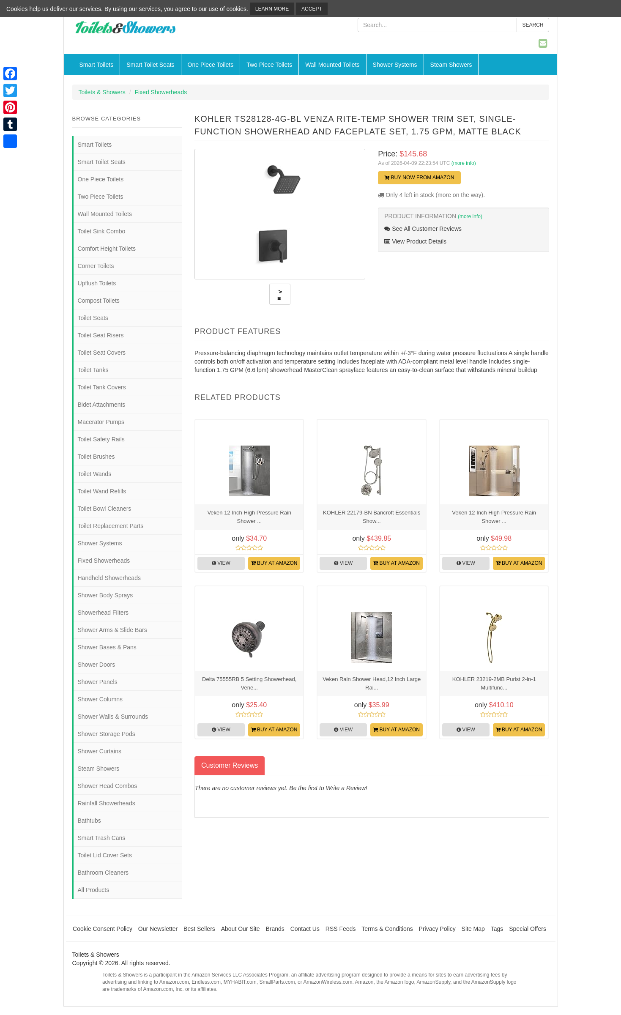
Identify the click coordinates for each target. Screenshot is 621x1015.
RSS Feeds (341, 928)
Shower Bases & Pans (107, 647)
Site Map (473, 928)
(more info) (463, 163)
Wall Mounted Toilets (332, 64)
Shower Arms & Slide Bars (112, 630)
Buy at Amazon (274, 563)
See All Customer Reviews (423, 228)
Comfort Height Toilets (107, 248)
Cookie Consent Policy (102, 928)
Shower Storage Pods (106, 733)
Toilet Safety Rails (101, 439)
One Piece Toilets (211, 64)
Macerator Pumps (101, 422)
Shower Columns (100, 699)
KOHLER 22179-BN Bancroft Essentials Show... (372, 516)
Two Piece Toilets (269, 64)
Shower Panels (98, 681)
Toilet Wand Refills (102, 491)
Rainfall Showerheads (106, 803)
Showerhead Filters (103, 612)
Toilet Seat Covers (102, 352)
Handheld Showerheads (109, 578)
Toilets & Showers (102, 92)
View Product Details (415, 241)
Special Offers (527, 928)
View (221, 563)
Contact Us (305, 928)
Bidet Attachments (102, 404)
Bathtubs (89, 820)
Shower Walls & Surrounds (113, 716)
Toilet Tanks (93, 370)
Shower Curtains (100, 751)
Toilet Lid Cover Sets (105, 855)
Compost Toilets (99, 300)
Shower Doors (96, 664)
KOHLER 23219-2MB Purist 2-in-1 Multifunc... (494, 683)
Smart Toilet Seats (150, 64)
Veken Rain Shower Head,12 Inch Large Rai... (372, 683)
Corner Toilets (96, 266)
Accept (311, 9)
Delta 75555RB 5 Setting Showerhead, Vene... (249, 683)
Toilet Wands (95, 474)
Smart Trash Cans (102, 837)
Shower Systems (395, 64)
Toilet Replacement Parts (111, 526)
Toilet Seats (93, 318)
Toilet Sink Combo (102, 231)
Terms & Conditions (387, 928)
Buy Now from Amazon (419, 178)
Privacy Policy (437, 928)
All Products (93, 889)
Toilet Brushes (96, 456)
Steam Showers (451, 64)
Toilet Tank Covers (102, 387)
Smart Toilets (96, 64)
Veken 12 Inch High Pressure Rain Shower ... (249, 516)
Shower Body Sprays (105, 595)
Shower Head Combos (107, 785)
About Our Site (240, 928)
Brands (274, 928)
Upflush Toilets (97, 283)
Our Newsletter (158, 928)
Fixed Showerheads (160, 92)
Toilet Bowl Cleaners (104, 508)
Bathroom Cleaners (103, 872)
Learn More (272, 9)
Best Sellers (199, 928)
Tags (497, 928)
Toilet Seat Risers (101, 335)
